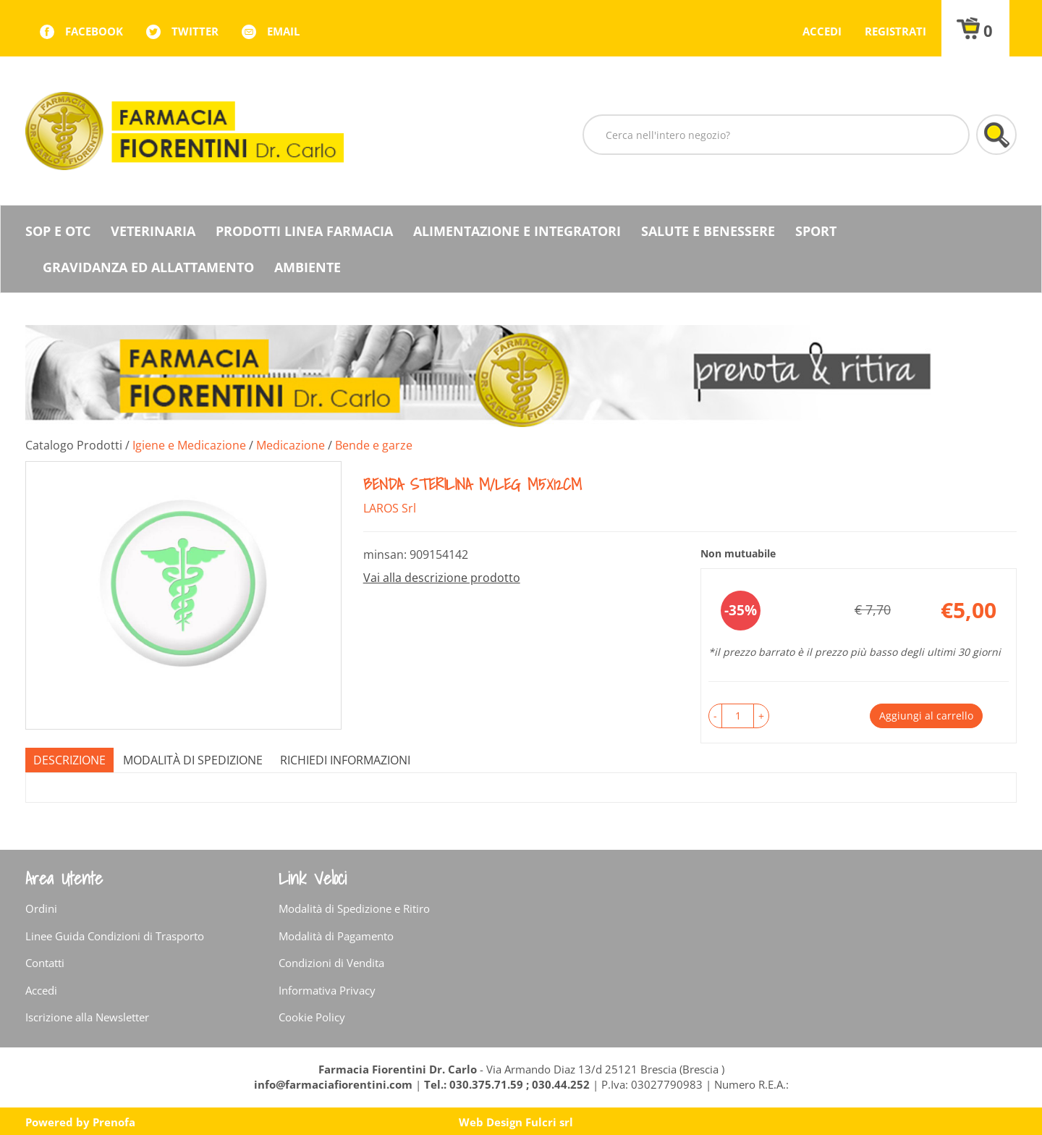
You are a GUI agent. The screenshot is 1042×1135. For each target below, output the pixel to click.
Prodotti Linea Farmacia (304, 231)
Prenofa (114, 1122)
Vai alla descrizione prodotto (441, 578)
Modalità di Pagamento (336, 936)
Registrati (895, 31)
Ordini (41, 908)
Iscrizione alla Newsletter (87, 1017)
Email (283, 31)
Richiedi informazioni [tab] (345, 760)
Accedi (822, 31)
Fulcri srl (549, 1122)
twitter (195, 31)
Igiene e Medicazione (189, 445)
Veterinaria (153, 231)
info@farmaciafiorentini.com (334, 1084)
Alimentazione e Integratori (517, 231)
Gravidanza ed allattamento (148, 267)
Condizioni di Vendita (331, 962)
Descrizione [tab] (69, 760)
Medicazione (290, 445)
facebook (94, 31)
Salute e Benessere (708, 231)
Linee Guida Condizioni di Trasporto (114, 936)
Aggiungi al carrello (926, 715)
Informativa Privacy (327, 990)
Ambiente (307, 267)
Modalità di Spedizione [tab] (193, 760)
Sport (815, 231)
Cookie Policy (312, 1017)
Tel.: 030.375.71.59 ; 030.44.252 (507, 1084)
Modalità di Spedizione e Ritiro (354, 908)
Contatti (44, 962)
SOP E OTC (57, 231)
